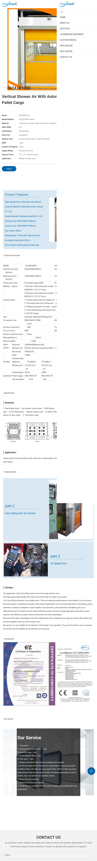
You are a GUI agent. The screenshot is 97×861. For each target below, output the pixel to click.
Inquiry (9, 169)
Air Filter (56, 348)
